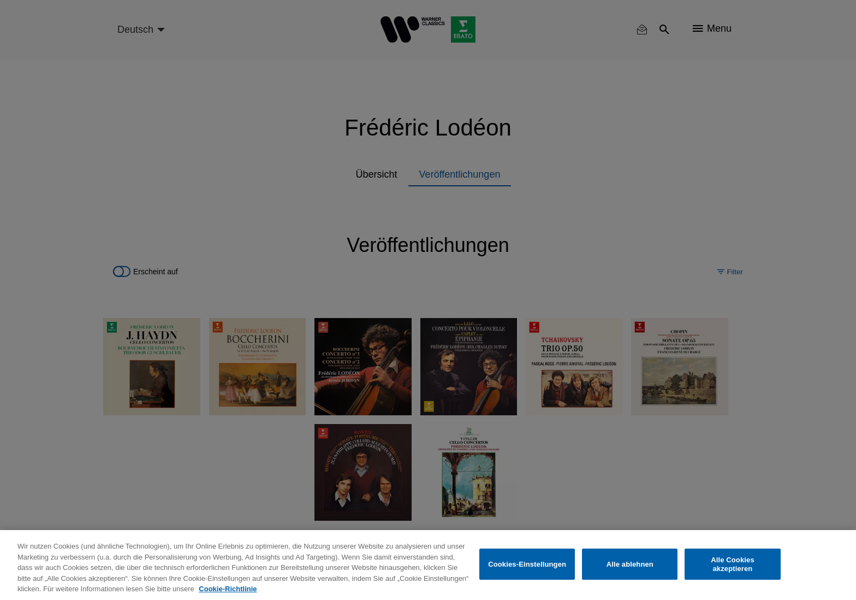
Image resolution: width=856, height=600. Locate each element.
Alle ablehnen (630, 564)
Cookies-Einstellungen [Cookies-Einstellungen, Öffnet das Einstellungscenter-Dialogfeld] (527, 564)
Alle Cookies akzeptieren (732, 564)
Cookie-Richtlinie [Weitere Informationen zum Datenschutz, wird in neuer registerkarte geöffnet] (228, 589)
